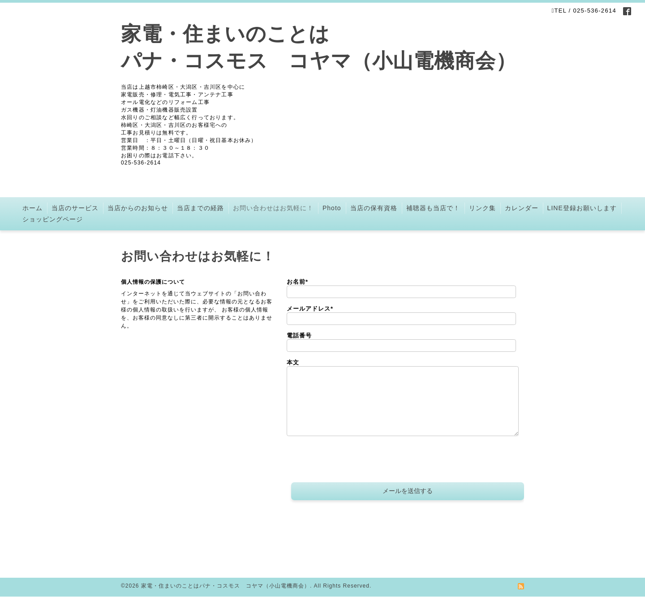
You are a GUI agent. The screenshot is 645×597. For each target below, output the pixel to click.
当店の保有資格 (373, 208)
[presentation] (355, 460)
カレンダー (521, 208)
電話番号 (299, 335)
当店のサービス (75, 208)
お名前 (297, 281)
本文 (293, 362)
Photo (331, 208)
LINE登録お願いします (582, 208)
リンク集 (482, 208)
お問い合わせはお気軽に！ (273, 208)
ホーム (32, 208)
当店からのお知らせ (138, 208)
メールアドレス (310, 308)
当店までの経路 (200, 208)
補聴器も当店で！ (433, 208)
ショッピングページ (52, 219)
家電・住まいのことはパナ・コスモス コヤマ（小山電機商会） (225, 586)
